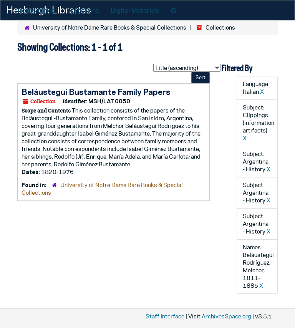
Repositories (36, 10)
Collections (82, 10)
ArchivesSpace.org (226, 316)
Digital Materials (135, 10)
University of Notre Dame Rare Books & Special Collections (109, 27)
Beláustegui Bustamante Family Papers (96, 91)
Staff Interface (165, 316)
